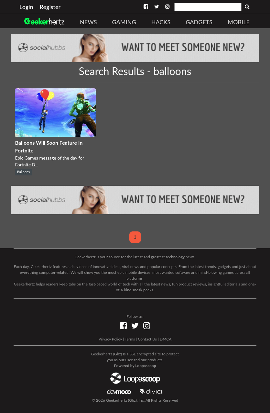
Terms (130, 339)
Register (50, 6)
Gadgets (199, 22)
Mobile (239, 22)
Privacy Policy (110, 339)
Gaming (124, 22)
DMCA (165, 339)
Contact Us (147, 339)
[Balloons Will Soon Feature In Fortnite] (55, 135)
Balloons (23, 172)
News (88, 22)
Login (26, 6)
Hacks (161, 22)
